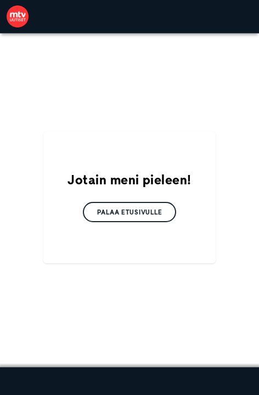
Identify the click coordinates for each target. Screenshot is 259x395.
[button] (130, 212)
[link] (18, 16)
